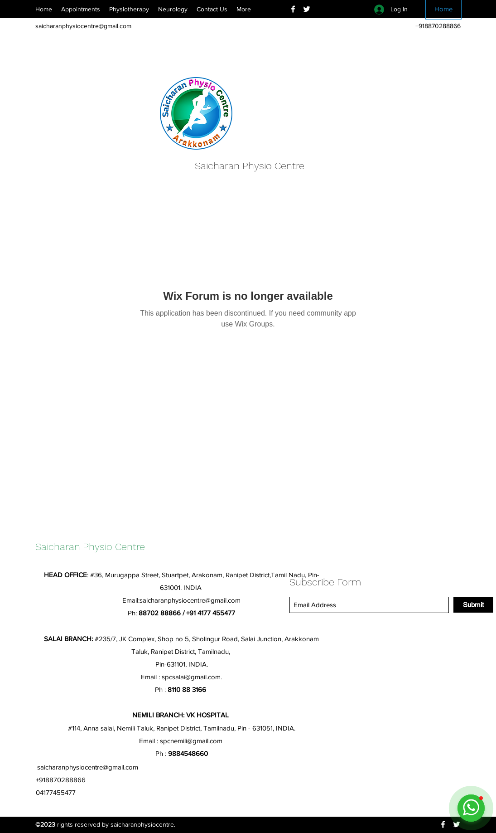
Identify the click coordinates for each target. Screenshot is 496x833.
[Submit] (473, 605)
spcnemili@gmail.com (191, 741)
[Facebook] (293, 9)
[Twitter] (306, 9)
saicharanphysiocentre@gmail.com (83, 25)
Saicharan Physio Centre (249, 165)
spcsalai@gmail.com (191, 677)
